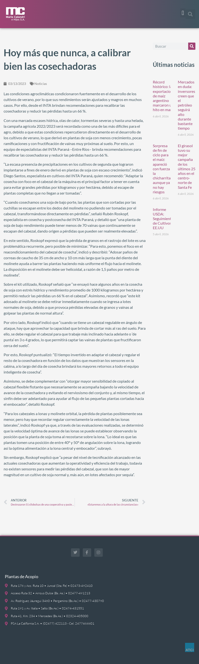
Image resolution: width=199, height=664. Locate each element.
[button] (183, 13)
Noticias (40, 84)
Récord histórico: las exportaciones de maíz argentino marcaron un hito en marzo (164, 96)
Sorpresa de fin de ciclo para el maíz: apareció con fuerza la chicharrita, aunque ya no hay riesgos (162, 168)
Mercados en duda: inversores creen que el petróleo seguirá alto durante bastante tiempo (186, 105)
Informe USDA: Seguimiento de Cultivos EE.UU (163, 218)
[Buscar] (191, 46)
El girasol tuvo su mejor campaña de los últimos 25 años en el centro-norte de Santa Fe (186, 166)
